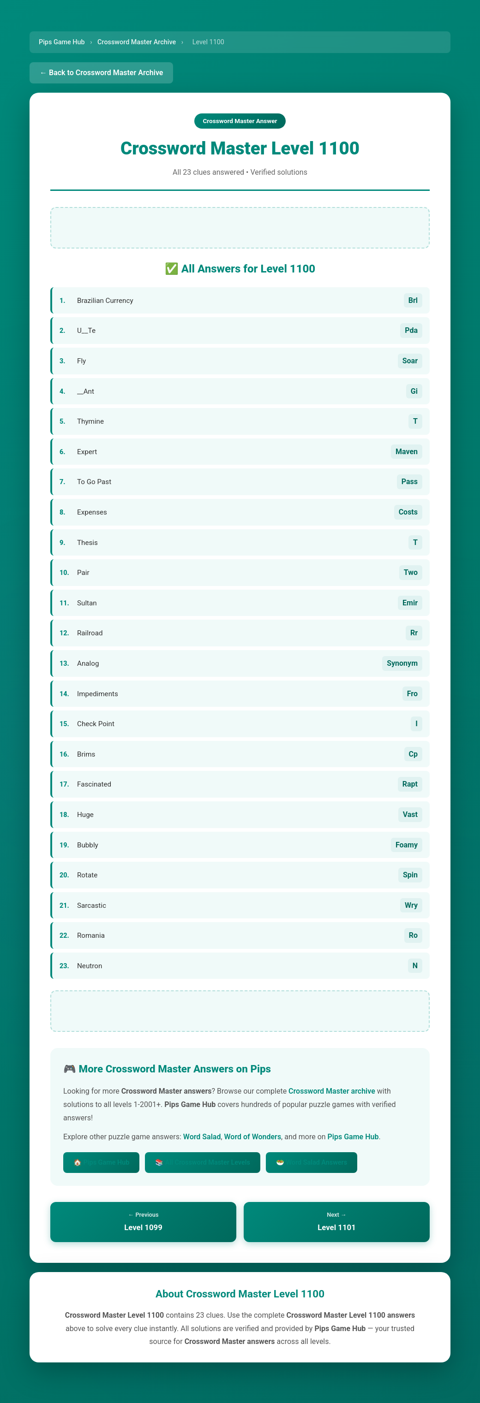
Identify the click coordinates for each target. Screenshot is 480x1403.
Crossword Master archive (331, 1091)
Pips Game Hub (62, 42)
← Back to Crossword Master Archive (101, 72)
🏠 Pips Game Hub (101, 1162)
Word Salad (202, 1136)
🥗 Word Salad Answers (311, 1162)
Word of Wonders (253, 1136)
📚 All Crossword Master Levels (202, 1162)
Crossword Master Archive (136, 42)
